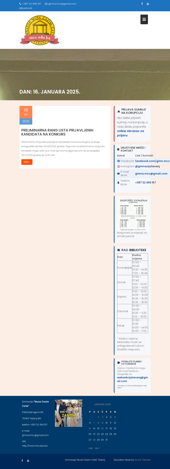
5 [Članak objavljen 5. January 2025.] (115, 417)
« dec (90, 448)
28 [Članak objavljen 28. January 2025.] (94, 439)
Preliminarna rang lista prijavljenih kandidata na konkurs (57, 132)
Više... (27, 162)
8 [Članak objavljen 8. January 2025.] (98, 422)
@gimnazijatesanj (147, 166)
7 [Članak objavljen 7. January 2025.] (94, 422)
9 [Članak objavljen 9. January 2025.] (102, 422)
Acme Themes (143, 459)
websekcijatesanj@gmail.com (132, 379)
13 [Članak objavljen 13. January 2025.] (90, 428)
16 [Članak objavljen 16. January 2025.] (102, 428)
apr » (97, 448)
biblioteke (137, 250)
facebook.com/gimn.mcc (152, 161)
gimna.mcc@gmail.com (60, 3)
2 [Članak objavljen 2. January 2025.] (102, 417)
